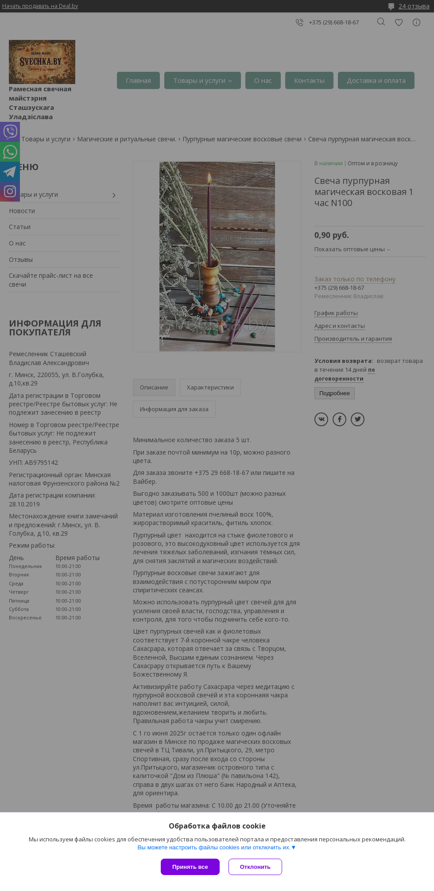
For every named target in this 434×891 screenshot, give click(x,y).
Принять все (190, 867)
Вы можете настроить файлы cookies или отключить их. (214, 847)
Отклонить (255, 867)
